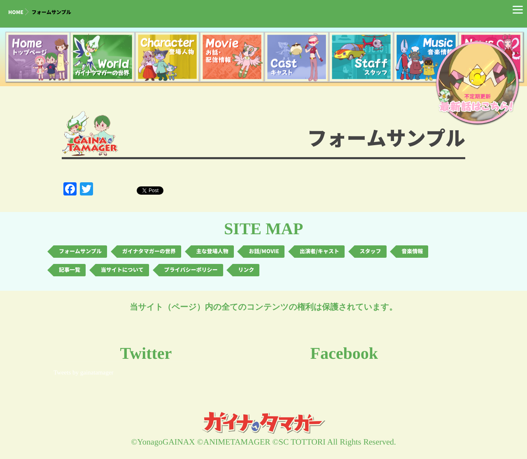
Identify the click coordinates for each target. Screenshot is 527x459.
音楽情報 (412, 251)
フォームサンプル (80, 251)
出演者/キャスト (319, 251)
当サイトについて (122, 270)
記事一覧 (69, 270)
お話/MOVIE (264, 251)
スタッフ (370, 251)
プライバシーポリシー (191, 270)
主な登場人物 (212, 251)
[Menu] (517, 9)
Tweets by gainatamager (84, 373)
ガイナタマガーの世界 (149, 251)
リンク (246, 270)
